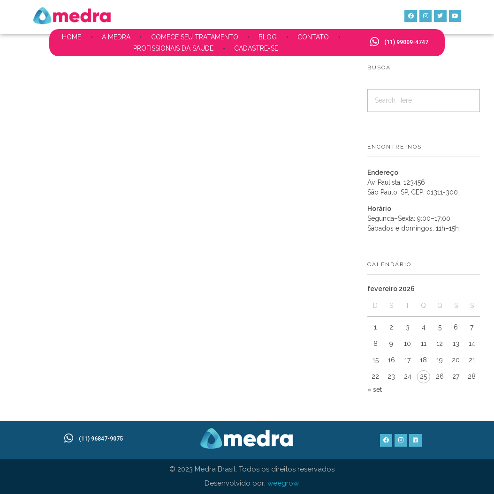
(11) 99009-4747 (406, 42)
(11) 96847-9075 (101, 438)
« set (374, 389)
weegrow (283, 483)
